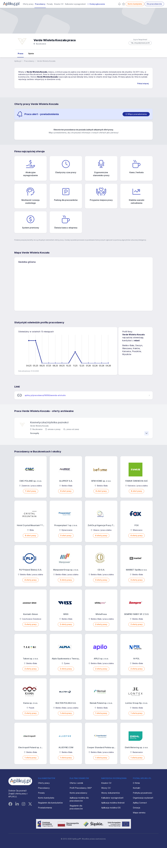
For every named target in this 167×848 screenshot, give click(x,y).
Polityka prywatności (142, 793)
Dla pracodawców (154, 4)
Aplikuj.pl (17, 61)
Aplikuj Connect (140, 802)
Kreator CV (58, 4)
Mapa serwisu (139, 812)
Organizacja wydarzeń (143, 798)
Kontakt (136, 788)
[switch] (136, 114)
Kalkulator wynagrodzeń (75, 4)
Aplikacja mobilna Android (113, 802)
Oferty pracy (28, 4)
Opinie (31, 53)
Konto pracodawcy (78, 793)
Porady (50, 4)
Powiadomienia (45, 807)
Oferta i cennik (76, 783)
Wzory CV (106, 788)
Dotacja (136, 807)
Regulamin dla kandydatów (50, 802)
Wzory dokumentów (110, 793)
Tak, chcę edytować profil (140, 43)
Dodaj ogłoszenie (96, 4)
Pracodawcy (40, 4)
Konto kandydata (135, 4)
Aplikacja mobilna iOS (111, 807)
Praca (20, 53)
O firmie (136, 783)
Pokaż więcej (143, 83)
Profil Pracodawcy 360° (81, 788)
